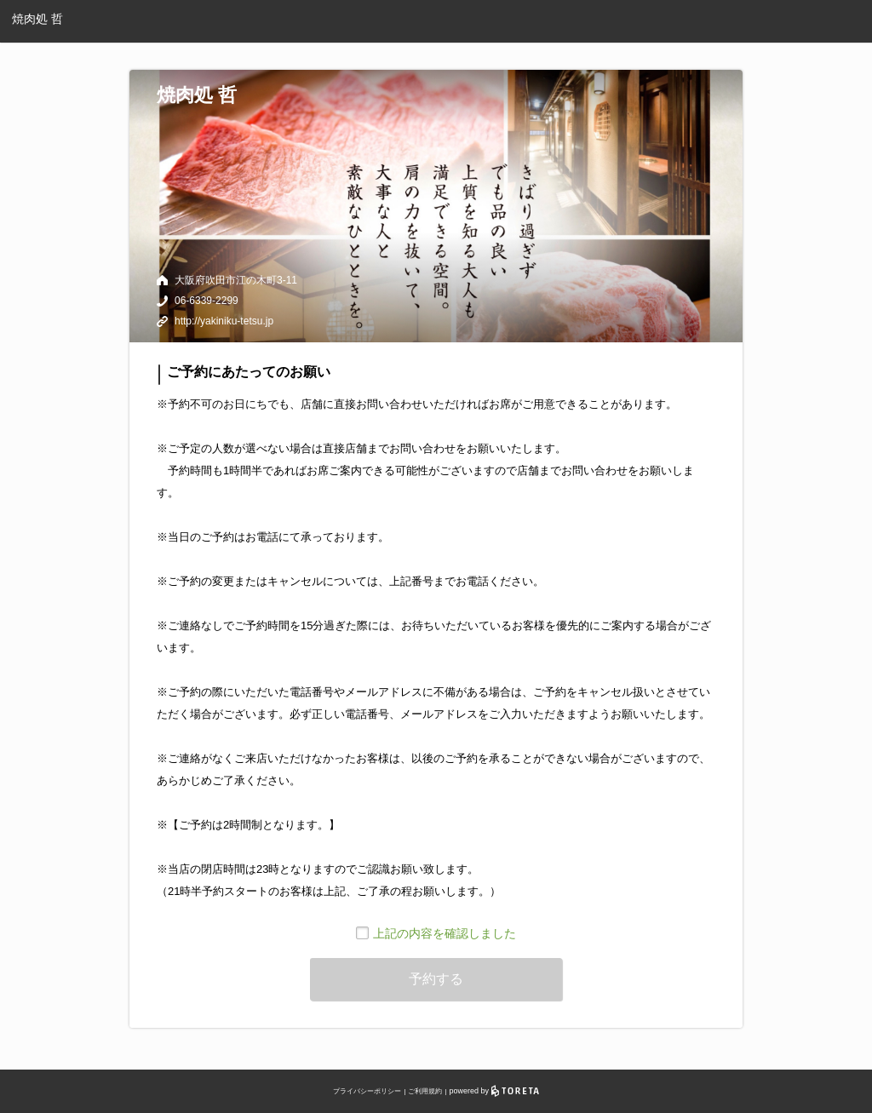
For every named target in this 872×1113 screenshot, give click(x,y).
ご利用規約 (425, 1091)
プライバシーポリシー (367, 1091)
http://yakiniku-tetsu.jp (224, 321)
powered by (494, 1091)
